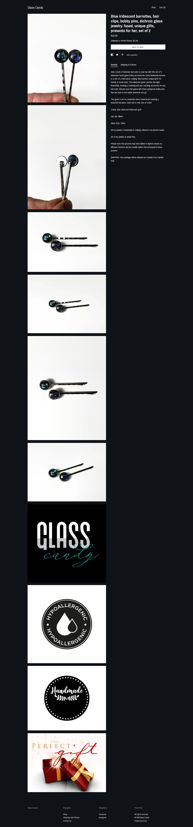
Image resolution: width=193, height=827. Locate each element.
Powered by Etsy (141, 821)
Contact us (67, 821)
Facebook (102, 814)
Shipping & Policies (128, 64)
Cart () (162, 7)
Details (114, 64)
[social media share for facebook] (112, 55)
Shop (153, 7)
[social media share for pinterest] (122, 55)
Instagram (102, 817)
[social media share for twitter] (117, 55)
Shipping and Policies (71, 817)
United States (126, 40)
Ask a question (132, 55)
